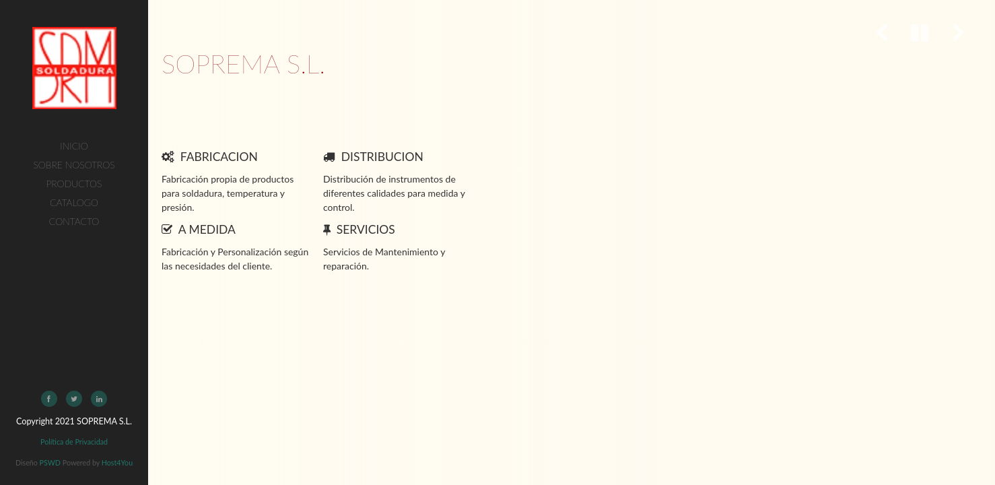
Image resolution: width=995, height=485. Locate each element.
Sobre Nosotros (73, 164)
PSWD (50, 462)
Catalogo (74, 202)
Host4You (117, 462)
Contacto (74, 221)
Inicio (74, 146)
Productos (74, 183)
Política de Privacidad (74, 441)
